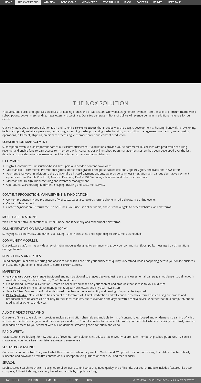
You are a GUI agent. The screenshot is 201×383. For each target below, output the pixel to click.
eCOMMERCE (89, 2)
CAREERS (142, 2)
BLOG (127, 2)
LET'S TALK (174, 2)
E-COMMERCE (12, 161)
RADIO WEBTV (12, 331)
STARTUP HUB (111, 2)
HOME (8, 2)
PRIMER (158, 2)
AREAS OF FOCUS (28, 2)
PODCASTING (68, 2)
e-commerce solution (85, 127)
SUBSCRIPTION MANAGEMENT (25, 142)
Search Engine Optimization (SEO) (26, 276)
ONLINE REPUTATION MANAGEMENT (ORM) (35, 229)
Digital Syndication (16, 295)
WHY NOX (49, 2)
